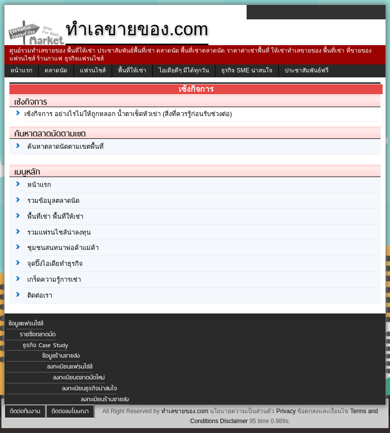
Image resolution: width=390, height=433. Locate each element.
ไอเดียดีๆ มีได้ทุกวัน (184, 70)
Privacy (286, 411)
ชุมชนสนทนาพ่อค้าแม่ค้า (63, 247)
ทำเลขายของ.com (184, 411)
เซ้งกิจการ (30, 102)
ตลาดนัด (56, 70)
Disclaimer (234, 421)
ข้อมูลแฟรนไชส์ (25, 323)
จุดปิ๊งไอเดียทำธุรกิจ (55, 263)
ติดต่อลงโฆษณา (70, 411)
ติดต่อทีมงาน (25, 411)
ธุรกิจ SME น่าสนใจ (246, 70)
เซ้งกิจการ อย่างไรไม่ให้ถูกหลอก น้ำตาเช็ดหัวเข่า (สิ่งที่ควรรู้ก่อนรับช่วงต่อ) (128, 114)
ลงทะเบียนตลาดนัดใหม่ (79, 377)
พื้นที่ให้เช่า (132, 70)
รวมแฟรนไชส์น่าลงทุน (59, 232)
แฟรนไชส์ (93, 70)
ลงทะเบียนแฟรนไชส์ (69, 366)
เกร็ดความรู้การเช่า (54, 279)
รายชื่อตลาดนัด (38, 334)
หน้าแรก (21, 70)
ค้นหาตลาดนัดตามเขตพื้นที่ (65, 146)
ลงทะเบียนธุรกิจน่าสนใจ (89, 388)
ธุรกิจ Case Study (45, 345)
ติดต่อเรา (39, 295)
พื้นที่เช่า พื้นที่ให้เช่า (55, 216)
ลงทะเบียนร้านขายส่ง (105, 399)
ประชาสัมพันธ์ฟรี (306, 70)
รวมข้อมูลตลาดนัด (53, 200)
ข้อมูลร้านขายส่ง (61, 356)
